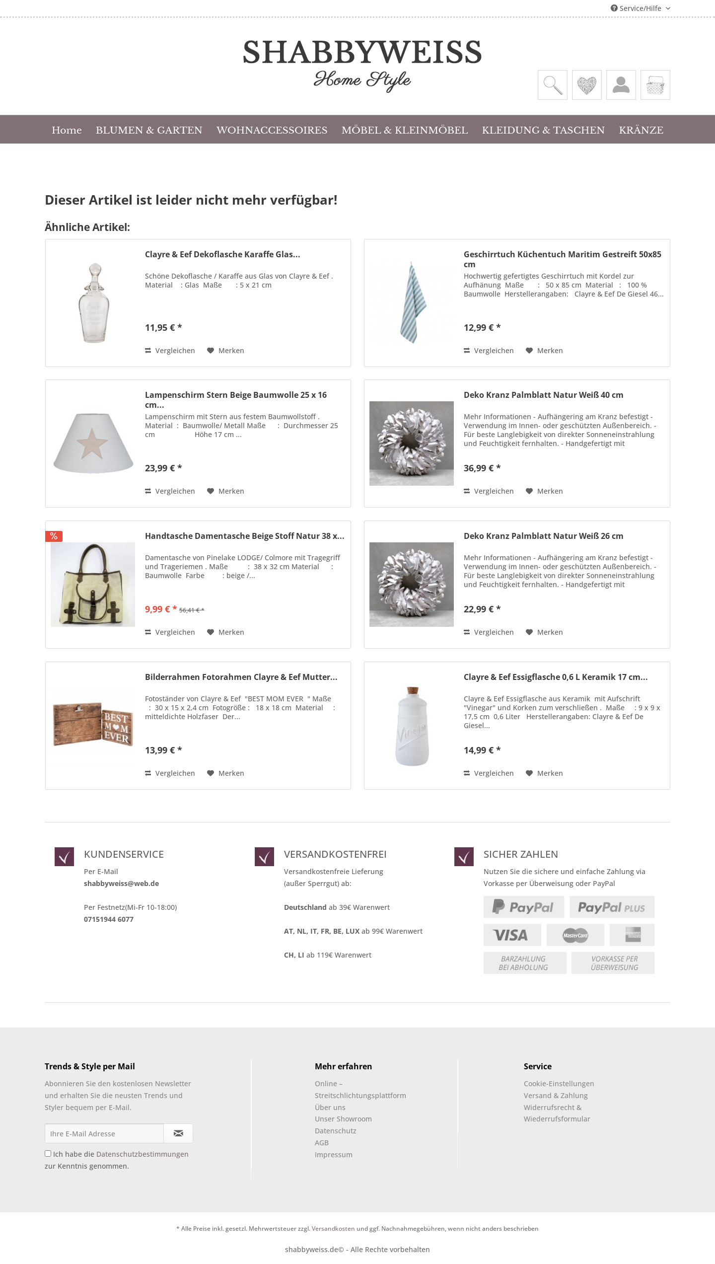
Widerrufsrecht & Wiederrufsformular (557, 1113)
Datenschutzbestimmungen (142, 1154)
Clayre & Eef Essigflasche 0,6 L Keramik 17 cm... (556, 677)
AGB (322, 1142)
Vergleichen (170, 350)
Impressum (334, 1154)
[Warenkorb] (655, 85)
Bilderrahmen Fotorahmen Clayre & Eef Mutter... (241, 677)
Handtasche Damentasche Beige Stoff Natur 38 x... (245, 536)
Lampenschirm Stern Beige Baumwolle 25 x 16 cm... (236, 400)
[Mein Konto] (621, 85)
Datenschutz (336, 1130)
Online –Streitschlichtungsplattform (352, 1089)
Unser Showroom (343, 1118)
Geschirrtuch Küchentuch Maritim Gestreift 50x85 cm (562, 259)
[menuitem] (553, 85)
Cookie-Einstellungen (559, 1083)
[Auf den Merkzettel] (225, 351)
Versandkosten (333, 1228)
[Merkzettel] (587, 85)
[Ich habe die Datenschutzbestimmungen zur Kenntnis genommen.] (48, 1153)
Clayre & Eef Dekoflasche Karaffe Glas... (222, 254)
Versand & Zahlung (556, 1095)
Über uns (330, 1107)
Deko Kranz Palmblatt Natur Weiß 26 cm (544, 536)
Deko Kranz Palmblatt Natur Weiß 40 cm (544, 395)
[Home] (67, 129)
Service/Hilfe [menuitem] (637, 8)
